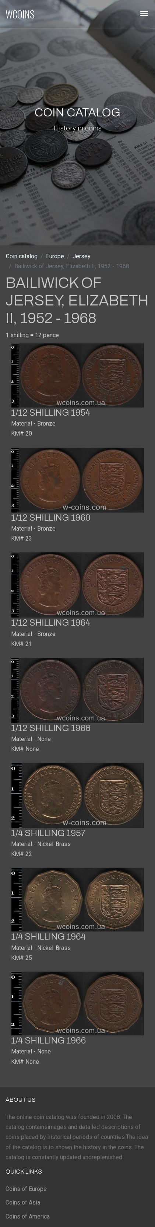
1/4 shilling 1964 (48, 936)
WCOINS (20, 14)
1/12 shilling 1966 (51, 728)
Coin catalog (22, 256)
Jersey (82, 256)
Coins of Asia (23, 1202)
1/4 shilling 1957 (48, 833)
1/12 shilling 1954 (50, 412)
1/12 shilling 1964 (50, 623)
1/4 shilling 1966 (48, 1040)
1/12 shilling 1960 (51, 517)
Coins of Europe (26, 1188)
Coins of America (28, 1216)
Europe (55, 256)
